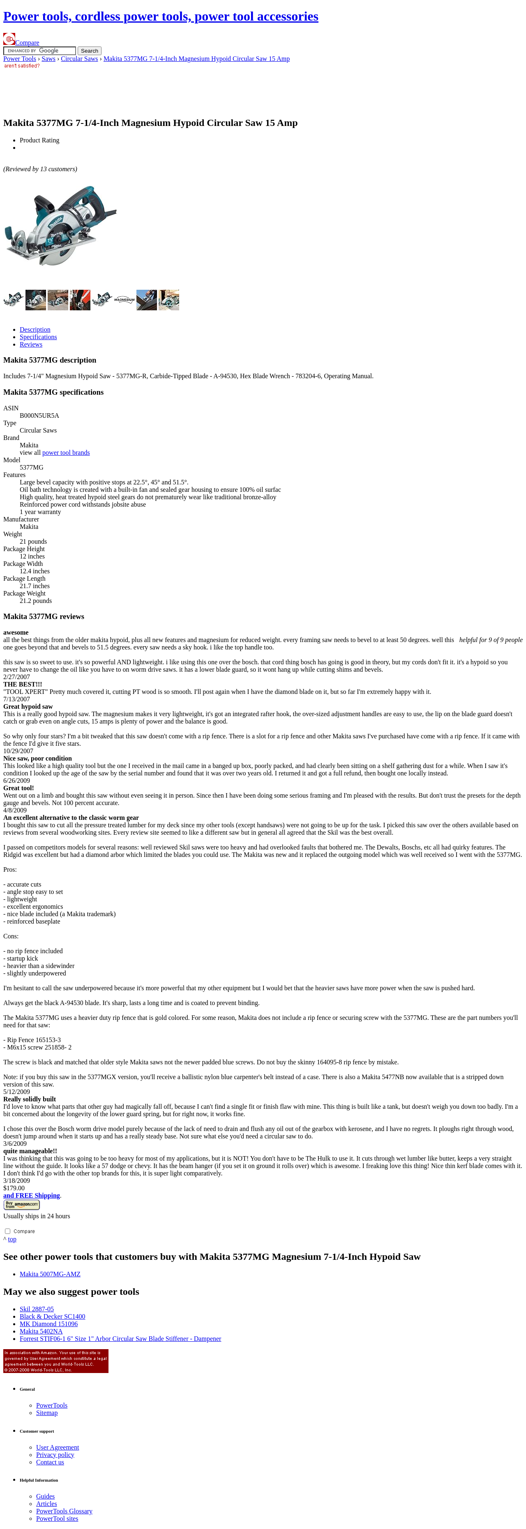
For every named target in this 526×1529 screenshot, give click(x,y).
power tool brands (66, 452)
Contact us (50, 1462)
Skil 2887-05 (37, 1309)
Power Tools (19, 58)
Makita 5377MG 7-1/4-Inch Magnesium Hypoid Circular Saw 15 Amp (197, 58)
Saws (48, 58)
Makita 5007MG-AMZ (50, 1274)
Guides (45, 1496)
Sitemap (47, 1412)
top (12, 1239)
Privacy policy (55, 1454)
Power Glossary (64, 1511)
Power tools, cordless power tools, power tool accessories (160, 16)
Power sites (57, 1518)
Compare (21, 42)
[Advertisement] (152, 88)
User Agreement (57, 1447)
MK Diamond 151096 (49, 1323)
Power (51, 1405)
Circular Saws (79, 58)
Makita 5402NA (41, 1331)
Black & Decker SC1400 (52, 1316)
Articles (46, 1503)
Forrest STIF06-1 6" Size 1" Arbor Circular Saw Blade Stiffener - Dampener (120, 1338)
